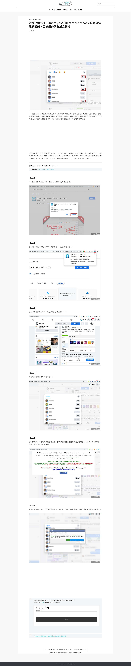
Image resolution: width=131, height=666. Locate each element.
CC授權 (42, 602)
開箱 (75, 9)
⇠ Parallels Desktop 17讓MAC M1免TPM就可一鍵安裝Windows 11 (65, 650)
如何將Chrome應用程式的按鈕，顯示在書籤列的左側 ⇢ (65, 652)
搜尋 (99, 4)
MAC (71, 9)
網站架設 (59, 9)
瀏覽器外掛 (51, 636)
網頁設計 (65, 9)
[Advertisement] (65, 44)
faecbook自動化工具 (41, 636)
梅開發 (80, 9)
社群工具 (57, 636)
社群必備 (63, 636)
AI (49, 9)
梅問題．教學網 (65, 4)
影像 (53, 9)
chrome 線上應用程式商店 (47, 169)
